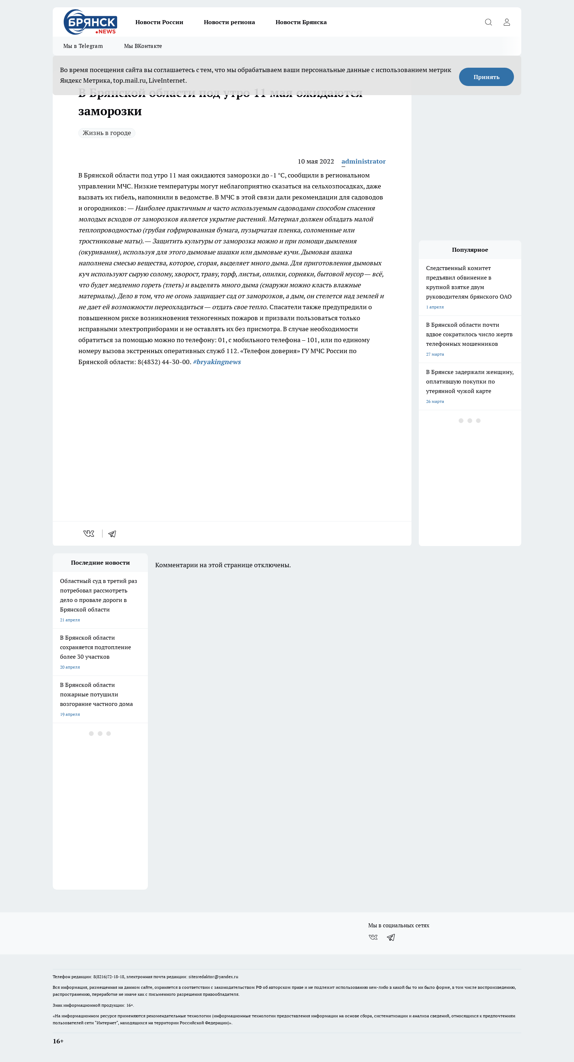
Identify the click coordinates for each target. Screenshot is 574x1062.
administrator (364, 161)
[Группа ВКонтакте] (373, 937)
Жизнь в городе (107, 132)
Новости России (159, 22)
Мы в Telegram (83, 45)
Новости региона (229, 22)
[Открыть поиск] (488, 22)
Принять (487, 77)
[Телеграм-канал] (391, 937)
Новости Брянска (301, 22)
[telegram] (114, 533)
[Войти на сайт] (506, 22)
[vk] (89, 533)
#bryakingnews (217, 362)
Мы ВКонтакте (143, 45)
